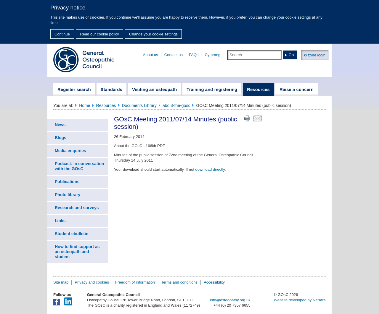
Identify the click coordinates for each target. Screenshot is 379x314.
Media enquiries (70, 150)
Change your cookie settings (153, 34)
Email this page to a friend (257, 118)
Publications (67, 181)
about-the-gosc (176, 105)
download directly (210, 169)
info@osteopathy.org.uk (230, 300)
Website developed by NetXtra (300, 300)
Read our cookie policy (99, 34)
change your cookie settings (287, 17)
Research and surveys (77, 207)
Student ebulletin (72, 233)
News (60, 124)
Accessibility (214, 282)
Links (60, 220)
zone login (314, 54)
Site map (60, 282)
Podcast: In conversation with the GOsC (79, 166)
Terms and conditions (179, 282)
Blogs (60, 137)
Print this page (247, 118)
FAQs (194, 55)
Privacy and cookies (92, 282)
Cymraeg (213, 55)
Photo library (67, 194)
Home (84, 105)
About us (150, 55)
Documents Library (139, 105)
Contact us (173, 55)
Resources (106, 105)
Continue (62, 34)
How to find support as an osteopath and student (77, 251)
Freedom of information (135, 282)
